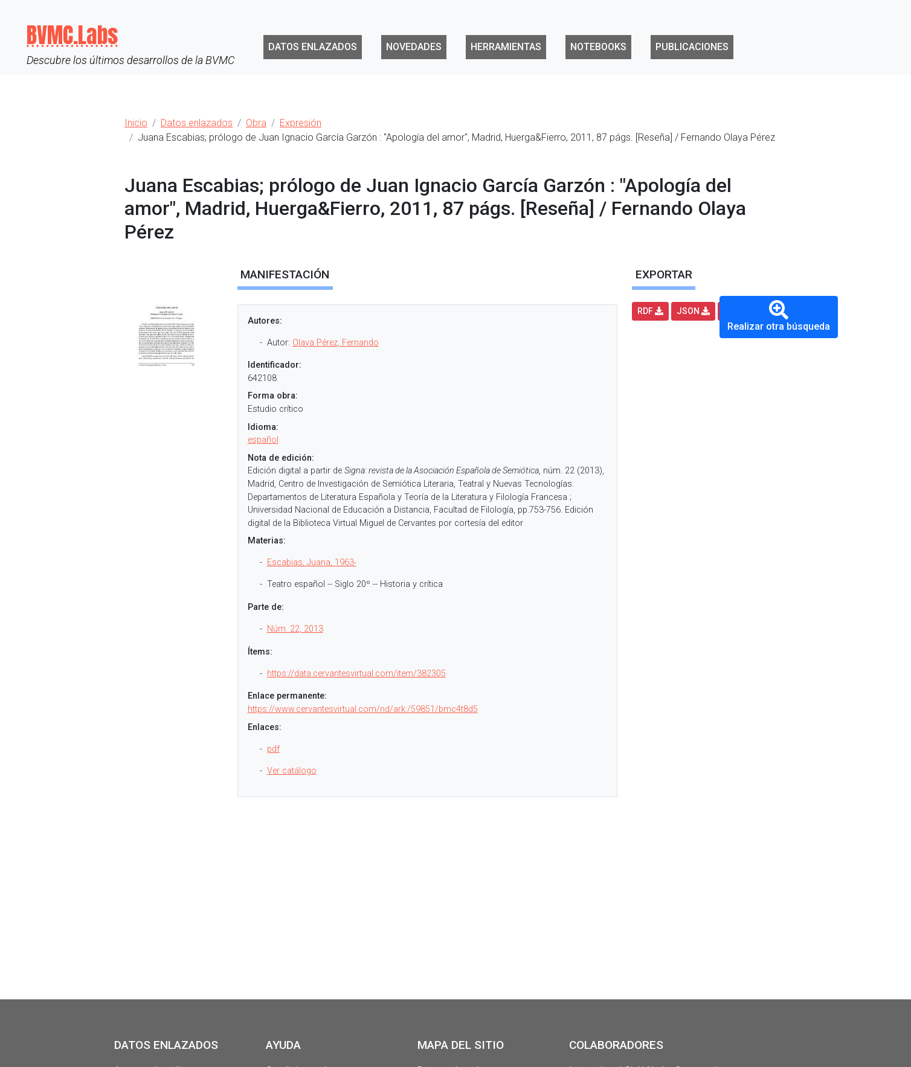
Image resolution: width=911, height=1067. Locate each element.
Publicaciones (692, 47)
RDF (650, 311)
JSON (693, 311)
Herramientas (506, 47)
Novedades (414, 47)
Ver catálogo (292, 771)
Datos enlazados (312, 47)
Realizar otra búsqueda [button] (778, 316)
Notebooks (598, 47)
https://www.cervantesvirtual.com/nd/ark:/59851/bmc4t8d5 (363, 709)
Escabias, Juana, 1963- (311, 562)
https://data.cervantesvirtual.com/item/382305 (356, 673)
